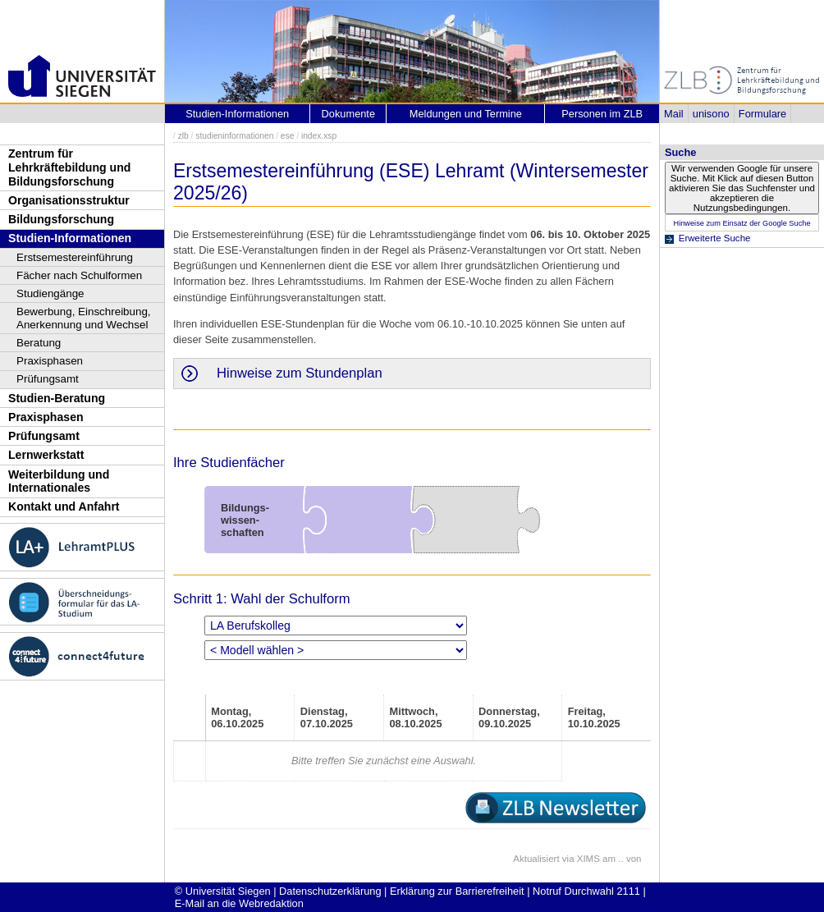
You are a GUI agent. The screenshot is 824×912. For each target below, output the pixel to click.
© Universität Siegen (223, 891)
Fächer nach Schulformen (79, 275)
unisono (711, 114)
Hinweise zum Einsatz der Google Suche (741, 223)
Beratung (38, 343)
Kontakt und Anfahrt (64, 506)
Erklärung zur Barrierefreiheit (457, 891)
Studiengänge (50, 293)
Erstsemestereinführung (74, 257)
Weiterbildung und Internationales (58, 481)
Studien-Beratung (56, 398)
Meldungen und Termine (466, 114)
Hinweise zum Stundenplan (299, 373)
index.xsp (318, 135)
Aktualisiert (536, 859)
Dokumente (348, 114)
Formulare (762, 114)
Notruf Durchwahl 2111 (586, 891)
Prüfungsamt (47, 379)
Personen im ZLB (602, 114)
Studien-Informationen (69, 238)
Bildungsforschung (61, 219)
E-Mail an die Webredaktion (239, 903)
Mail (673, 114)
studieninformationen (234, 135)
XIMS (588, 859)
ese (288, 135)
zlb (183, 135)
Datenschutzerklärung (330, 891)
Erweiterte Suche (715, 238)
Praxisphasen (49, 361)
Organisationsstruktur (69, 200)
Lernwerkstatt (46, 454)
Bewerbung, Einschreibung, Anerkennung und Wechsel (83, 318)
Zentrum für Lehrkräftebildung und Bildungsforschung (69, 167)
